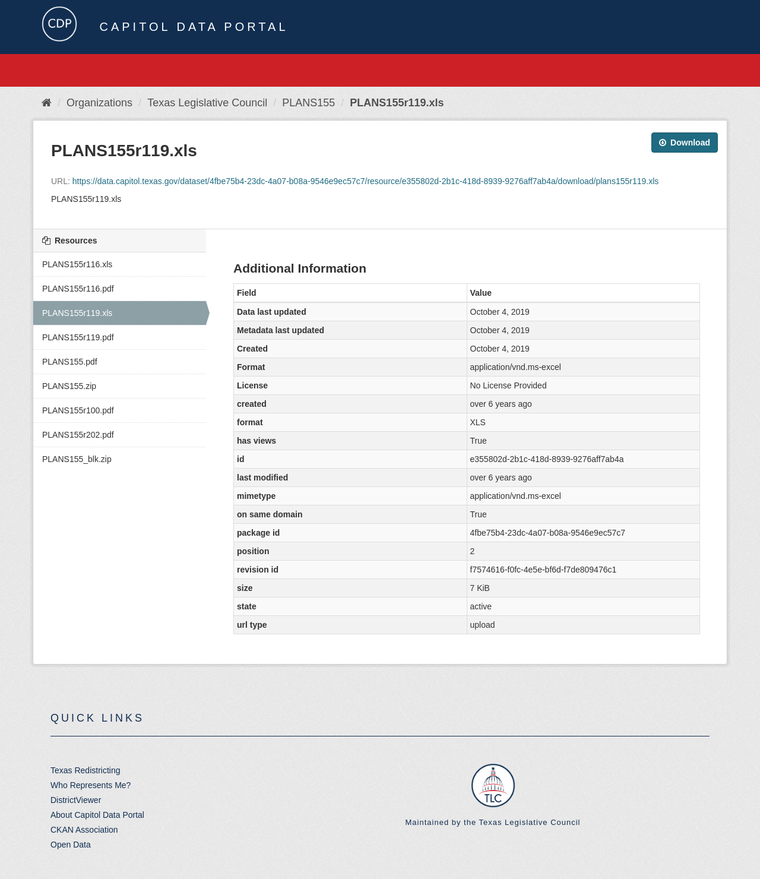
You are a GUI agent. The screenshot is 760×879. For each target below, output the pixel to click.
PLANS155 (308, 103)
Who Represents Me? (90, 785)
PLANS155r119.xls (397, 103)
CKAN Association (84, 829)
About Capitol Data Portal (97, 815)
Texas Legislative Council (207, 103)
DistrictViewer (75, 800)
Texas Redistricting (85, 770)
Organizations (99, 103)
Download (684, 142)
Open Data (70, 844)
